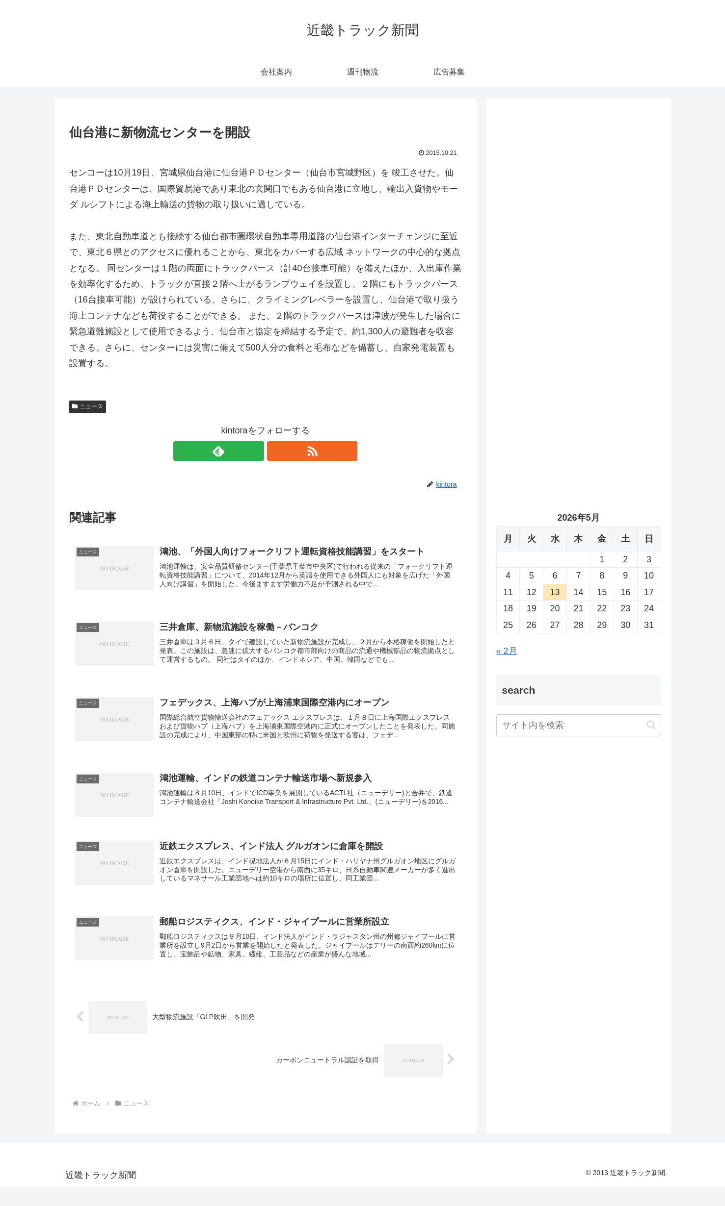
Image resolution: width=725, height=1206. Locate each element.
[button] (651, 724)
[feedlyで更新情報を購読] (254, 451)
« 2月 (506, 651)
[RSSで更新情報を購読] (277, 451)
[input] (578, 725)
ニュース (88, 406)
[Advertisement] (578, 208)
